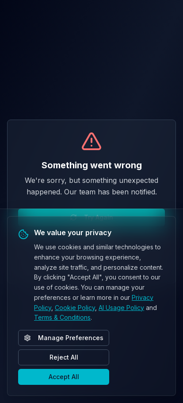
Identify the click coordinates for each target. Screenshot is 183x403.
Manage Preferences (63, 337)
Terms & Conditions (62, 317)
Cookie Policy (75, 307)
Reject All (64, 357)
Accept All (64, 376)
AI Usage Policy (121, 307)
